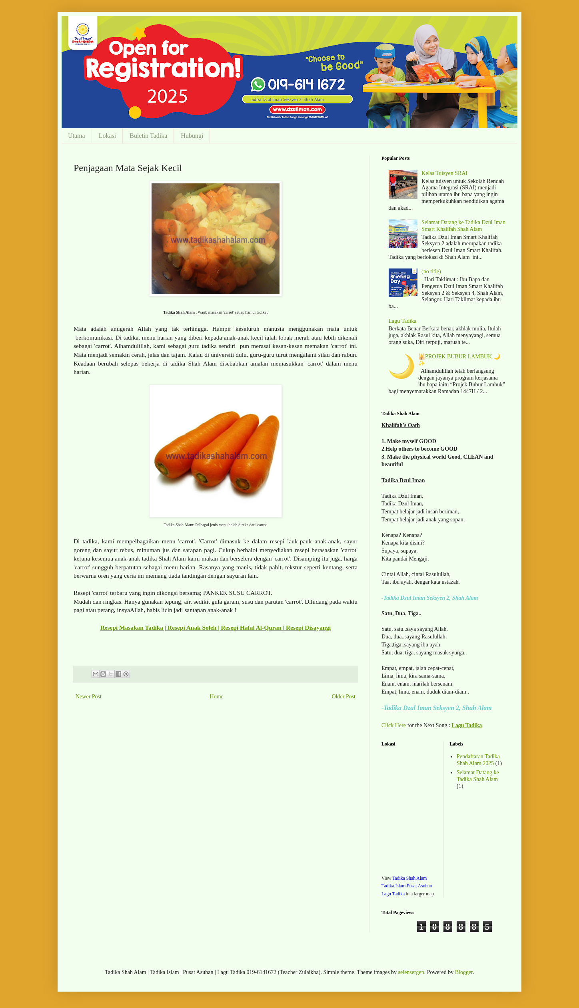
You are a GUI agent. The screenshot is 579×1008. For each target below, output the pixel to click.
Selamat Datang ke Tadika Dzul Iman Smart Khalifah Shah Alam (463, 225)
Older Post (344, 697)
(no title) (431, 271)
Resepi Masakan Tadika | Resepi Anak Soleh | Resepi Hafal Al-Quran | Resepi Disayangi (215, 627)
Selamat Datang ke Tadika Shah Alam (478, 775)
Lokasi (107, 135)
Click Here (393, 725)
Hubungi (192, 135)
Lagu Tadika (403, 321)
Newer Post (89, 697)
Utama (76, 135)
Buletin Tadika (148, 135)
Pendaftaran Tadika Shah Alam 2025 (478, 760)
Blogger (464, 972)
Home (217, 697)
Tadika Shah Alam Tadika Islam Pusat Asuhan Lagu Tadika (406, 886)
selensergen (411, 972)
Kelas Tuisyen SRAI (444, 173)
